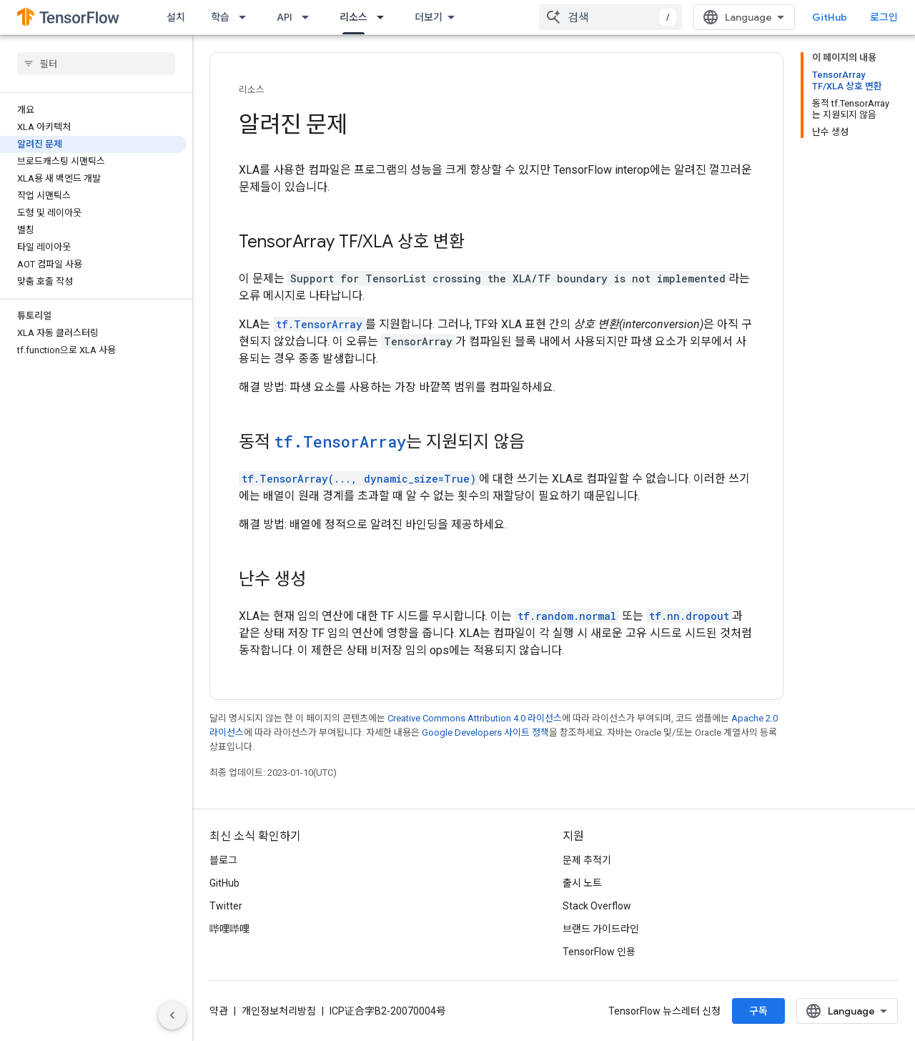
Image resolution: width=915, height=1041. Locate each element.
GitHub (829, 17)
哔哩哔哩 (229, 928)
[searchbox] (96, 63)
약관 (218, 1011)
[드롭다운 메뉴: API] (309, 17)
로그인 (884, 17)
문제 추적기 (587, 860)
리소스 (251, 89)
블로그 (223, 860)
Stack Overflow (597, 906)
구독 (758, 1011)
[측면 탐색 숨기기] (172, 1015)
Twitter (225, 906)
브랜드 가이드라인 (601, 928)
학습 (220, 17)
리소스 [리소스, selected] (353, 17)
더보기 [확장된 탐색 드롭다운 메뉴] (428, 17)
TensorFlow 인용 (599, 951)
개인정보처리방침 (279, 1011)
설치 (176, 17)
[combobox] (610, 17)
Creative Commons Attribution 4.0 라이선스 (474, 718)
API (284, 17)
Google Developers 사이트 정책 (485, 732)
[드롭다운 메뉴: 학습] (246, 17)
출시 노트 (582, 883)
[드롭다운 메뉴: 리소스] (384, 17)
